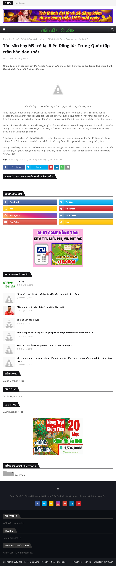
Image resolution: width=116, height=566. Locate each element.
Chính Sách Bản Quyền (28, 319)
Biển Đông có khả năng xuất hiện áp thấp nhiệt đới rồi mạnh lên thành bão (55, 332)
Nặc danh (9, 58)
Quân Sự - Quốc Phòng (36, 159)
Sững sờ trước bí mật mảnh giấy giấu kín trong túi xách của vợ (48, 294)
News (22, 159)
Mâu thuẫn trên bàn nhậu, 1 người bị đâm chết (40, 307)
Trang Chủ (77, 562)
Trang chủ (7, 39)
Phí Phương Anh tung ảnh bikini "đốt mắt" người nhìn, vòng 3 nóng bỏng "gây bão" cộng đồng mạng (64, 360)
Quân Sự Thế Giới (20, 39)
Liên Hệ (20, 281)
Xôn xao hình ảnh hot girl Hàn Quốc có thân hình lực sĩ (44, 345)
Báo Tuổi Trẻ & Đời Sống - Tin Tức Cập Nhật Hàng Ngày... (42, 562)
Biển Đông (13, 159)
